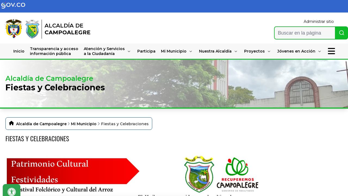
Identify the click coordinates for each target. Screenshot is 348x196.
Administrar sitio (319, 21)
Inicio (18, 51)
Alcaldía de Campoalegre (41, 123)
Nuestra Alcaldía (215, 51)
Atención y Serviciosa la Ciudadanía (104, 51)
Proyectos (254, 51)
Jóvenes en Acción (296, 51)
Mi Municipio (174, 51)
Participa (146, 51)
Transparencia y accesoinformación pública (54, 51)
